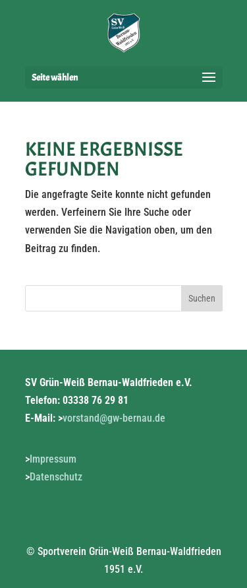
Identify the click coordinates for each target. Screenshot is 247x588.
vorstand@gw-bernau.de (114, 418)
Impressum (53, 459)
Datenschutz (56, 477)
